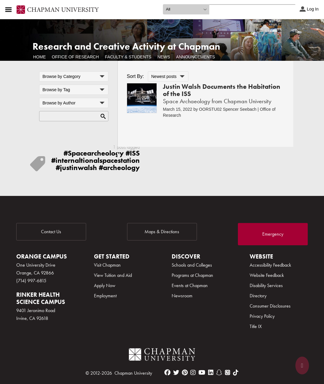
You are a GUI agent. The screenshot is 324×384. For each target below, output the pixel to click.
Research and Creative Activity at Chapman (126, 46)
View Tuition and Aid (113, 275)
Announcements (195, 56)
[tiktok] (235, 372)
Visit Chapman (107, 265)
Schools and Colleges (192, 265)
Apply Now (104, 285)
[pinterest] (185, 372)
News (163, 56)
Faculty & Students (128, 56)
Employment (105, 296)
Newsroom (182, 296)
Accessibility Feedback (270, 265)
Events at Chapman (190, 285)
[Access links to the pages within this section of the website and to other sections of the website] (9, 9)
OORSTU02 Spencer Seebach (228, 109)
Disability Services (266, 285)
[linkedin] (210, 372)
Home (39, 56)
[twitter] (176, 372)
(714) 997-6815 (31, 280)
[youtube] (201, 372)
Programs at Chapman (192, 275)
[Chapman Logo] (162, 355)
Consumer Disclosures (270, 306)
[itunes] (227, 372)
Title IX (256, 326)
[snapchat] (219, 372)
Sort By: (135, 76)
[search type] (186, 9)
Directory (258, 296)
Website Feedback (267, 275)
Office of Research (75, 56)
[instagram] (193, 372)
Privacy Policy (262, 316)
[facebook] (167, 372)
